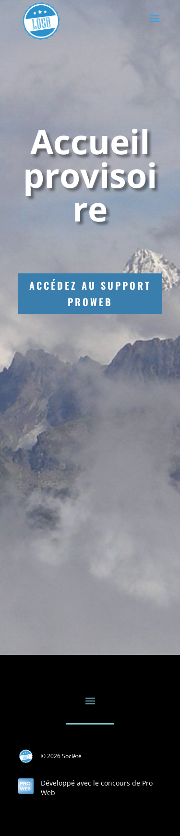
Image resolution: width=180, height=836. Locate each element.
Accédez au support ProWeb (90, 293)
